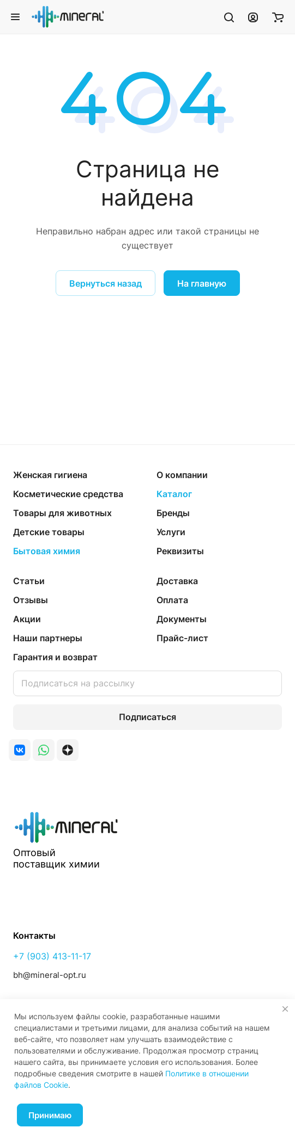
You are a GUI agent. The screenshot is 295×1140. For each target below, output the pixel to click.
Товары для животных (62, 512)
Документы (181, 619)
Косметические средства (68, 493)
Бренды (173, 512)
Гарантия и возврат (55, 657)
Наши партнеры (47, 638)
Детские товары (49, 531)
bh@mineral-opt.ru (49, 975)
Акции (27, 619)
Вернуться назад (105, 283)
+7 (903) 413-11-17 (52, 956)
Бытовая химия (46, 551)
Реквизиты (180, 551)
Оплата (172, 599)
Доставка (177, 580)
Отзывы (30, 599)
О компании (182, 474)
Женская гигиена (50, 474)
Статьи (29, 580)
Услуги (170, 531)
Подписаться (147, 716)
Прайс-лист (182, 638)
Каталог (174, 493)
